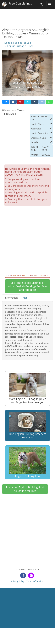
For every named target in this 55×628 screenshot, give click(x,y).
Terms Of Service (34, 581)
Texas (30, 46)
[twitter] (27, 102)
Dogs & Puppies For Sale (17, 42)
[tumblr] (34, 102)
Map (25, 297)
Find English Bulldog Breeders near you (27, 425)
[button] (7, 73)
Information (11, 297)
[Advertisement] (27, 16)
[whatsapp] (49, 102)
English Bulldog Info (27, 462)
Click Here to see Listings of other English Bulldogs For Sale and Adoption (27, 286)
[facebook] (13, 102)
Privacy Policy (17, 581)
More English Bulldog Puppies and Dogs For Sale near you (27, 388)
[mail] (5, 102)
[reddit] (41, 102)
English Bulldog (15, 46)
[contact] (31, 575)
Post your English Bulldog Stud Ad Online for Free (25, 489)
